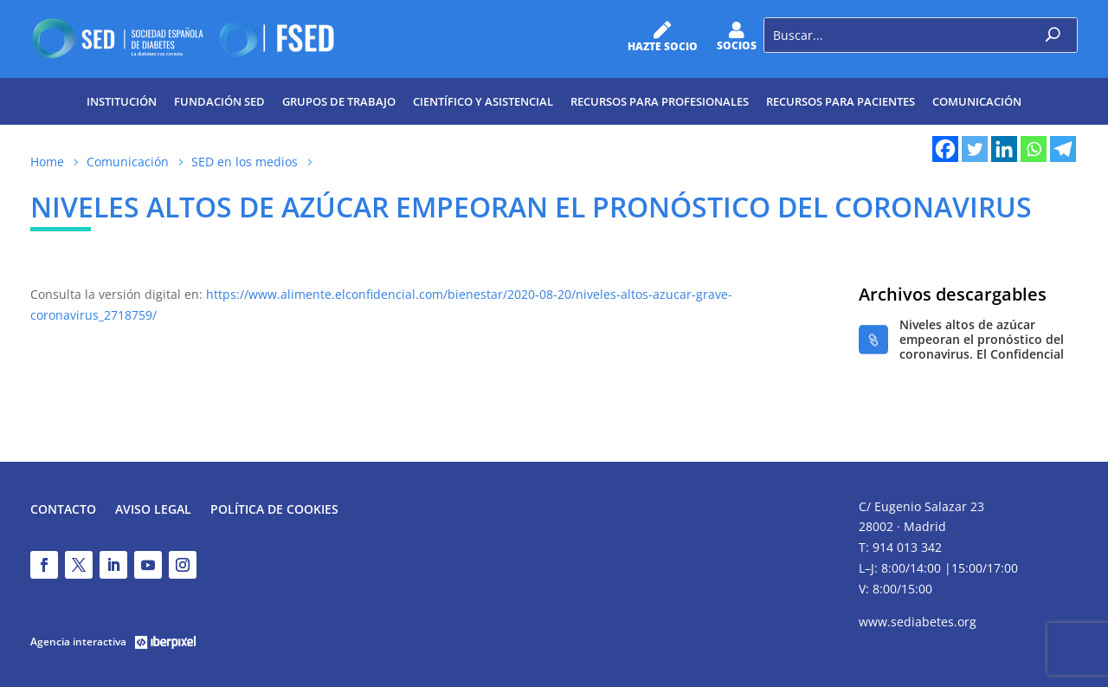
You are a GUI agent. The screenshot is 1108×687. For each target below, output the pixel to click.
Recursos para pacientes (840, 101)
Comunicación (976, 101)
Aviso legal (153, 510)
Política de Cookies (274, 510)
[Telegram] (1063, 149)
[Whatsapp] (1034, 149)
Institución (122, 101)
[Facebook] (945, 149)
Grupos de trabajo (339, 101)
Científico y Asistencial (483, 101)
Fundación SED (219, 101)
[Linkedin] (1004, 149)
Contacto (63, 510)
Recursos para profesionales (659, 101)
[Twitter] (975, 149)
